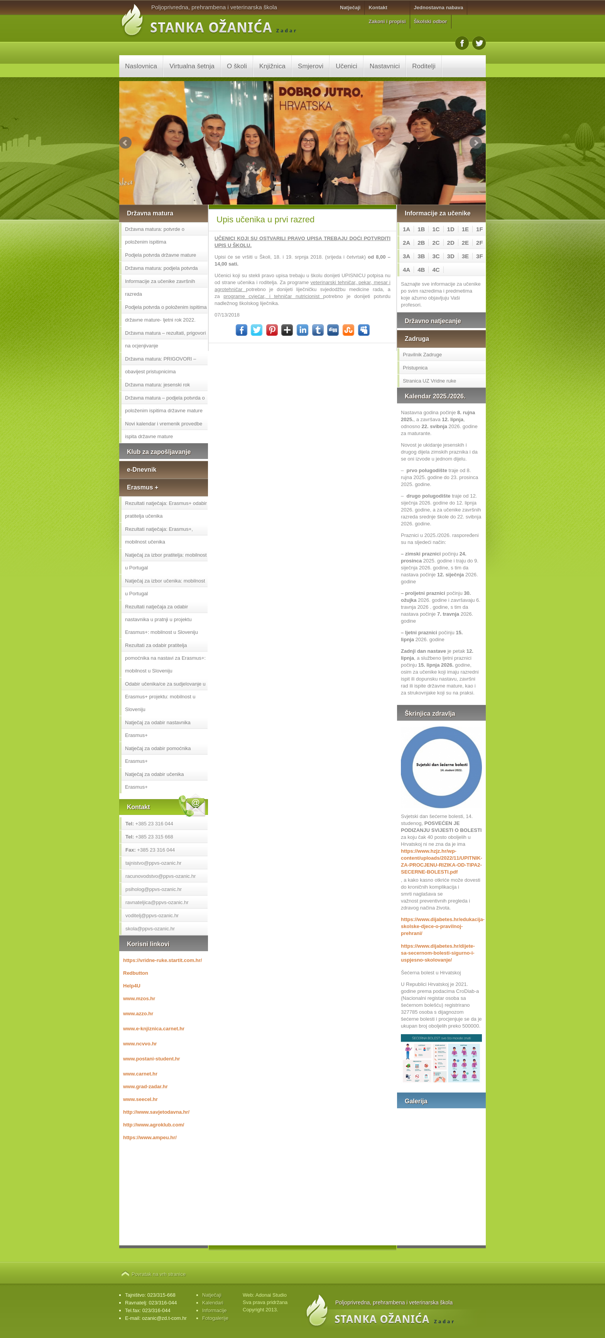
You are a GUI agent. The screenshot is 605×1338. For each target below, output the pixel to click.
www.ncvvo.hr (140, 1044)
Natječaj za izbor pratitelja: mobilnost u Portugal (166, 561)
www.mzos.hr (139, 998)
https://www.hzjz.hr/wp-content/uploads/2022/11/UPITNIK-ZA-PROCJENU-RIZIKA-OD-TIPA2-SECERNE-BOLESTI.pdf (441, 861)
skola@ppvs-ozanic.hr (150, 929)
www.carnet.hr (140, 1074)
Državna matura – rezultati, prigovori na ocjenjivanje (165, 339)
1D (451, 229)
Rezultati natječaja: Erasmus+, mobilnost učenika (159, 535)
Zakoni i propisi (387, 21)
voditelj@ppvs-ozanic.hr (152, 915)
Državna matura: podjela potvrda (161, 268)
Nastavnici (385, 66)
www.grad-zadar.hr (145, 1086)
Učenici (346, 66)
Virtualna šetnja (192, 66)
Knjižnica (272, 66)
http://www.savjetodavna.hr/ (156, 1112)
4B (421, 269)
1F (479, 229)
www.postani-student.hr (151, 1059)
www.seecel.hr (140, 1099)
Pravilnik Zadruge (422, 354)
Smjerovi (310, 66)
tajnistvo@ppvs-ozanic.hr (153, 863)
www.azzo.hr (138, 1013)
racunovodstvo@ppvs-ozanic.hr (160, 876)
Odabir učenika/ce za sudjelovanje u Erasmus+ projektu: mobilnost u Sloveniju (165, 696)
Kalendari (212, 1303)
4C (435, 269)
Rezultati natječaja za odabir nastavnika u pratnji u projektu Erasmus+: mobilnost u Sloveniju (161, 619)
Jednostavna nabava (438, 7)
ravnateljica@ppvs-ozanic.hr (157, 902)
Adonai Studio (271, 1295)
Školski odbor (430, 21)
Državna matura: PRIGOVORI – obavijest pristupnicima (160, 365)
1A (406, 229)
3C (435, 256)
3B (421, 256)
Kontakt (377, 7)
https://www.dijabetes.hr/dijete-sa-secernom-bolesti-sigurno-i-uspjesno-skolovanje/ (438, 953)
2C (435, 242)
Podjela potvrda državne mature (160, 255)
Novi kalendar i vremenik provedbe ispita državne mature (163, 430)
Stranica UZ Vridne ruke (429, 381)
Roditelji (423, 66)
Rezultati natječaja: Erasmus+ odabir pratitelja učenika (166, 509)
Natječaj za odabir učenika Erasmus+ (154, 780)
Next (476, 143)
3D (451, 256)
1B (421, 229)
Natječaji (350, 7)
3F (479, 256)
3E (465, 256)
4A (406, 269)
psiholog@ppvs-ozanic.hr (153, 889)
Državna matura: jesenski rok (157, 385)
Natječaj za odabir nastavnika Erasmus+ (158, 729)
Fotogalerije (215, 1318)
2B (421, 242)
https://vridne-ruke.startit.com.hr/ (162, 960)
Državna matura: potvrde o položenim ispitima (154, 235)
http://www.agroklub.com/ (153, 1125)
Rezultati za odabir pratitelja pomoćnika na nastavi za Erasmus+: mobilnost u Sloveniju (165, 658)
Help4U (131, 986)
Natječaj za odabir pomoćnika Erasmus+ (158, 754)
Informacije (214, 1310)
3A (406, 256)
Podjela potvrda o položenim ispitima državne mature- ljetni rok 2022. (166, 313)
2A (406, 242)
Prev (125, 143)
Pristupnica (415, 368)
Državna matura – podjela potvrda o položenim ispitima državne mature (165, 404)
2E (465, 242)
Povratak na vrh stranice (159, 1274)
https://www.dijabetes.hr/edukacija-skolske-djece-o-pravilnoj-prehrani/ (441, 926)
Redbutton (135, 973)
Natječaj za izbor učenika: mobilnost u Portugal (165, 587)
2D (451, 242)
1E (465, 229)
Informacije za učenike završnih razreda (160, 287)
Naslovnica (141, 66)
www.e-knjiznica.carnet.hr (153, 1028)
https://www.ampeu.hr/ (150, 1137)
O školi (237, 66)
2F (479, 242)
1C (435, 229)
